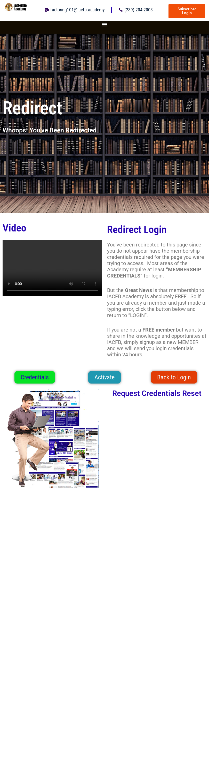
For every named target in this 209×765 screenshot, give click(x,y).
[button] (104, 24)
